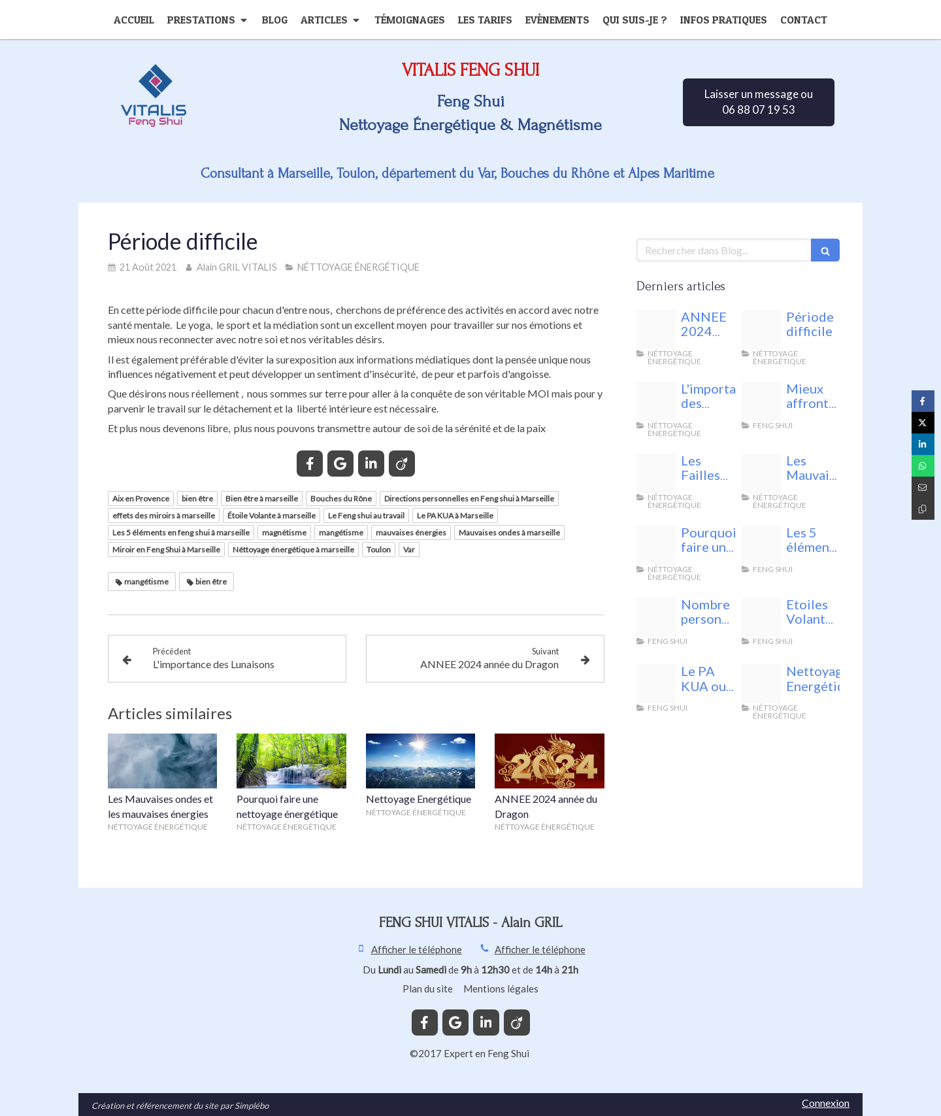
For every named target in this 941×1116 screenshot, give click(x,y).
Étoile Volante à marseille (271, 515)
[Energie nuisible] (656, 329)
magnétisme (284, 532)
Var (409, 549)
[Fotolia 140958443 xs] (656, 473)
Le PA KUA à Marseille (455, 515)
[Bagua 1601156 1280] (656, 683)
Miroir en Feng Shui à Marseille (166, 549)
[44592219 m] (761, 683)
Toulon (379, 549)
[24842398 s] (656, 617)
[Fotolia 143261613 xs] (761, 473)
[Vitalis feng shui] (761, 329)
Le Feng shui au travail (366, 515)
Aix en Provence (140, 498)
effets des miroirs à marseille (163, 515)
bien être (197, 498)
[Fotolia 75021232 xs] (761, 545)
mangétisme (341, 532)
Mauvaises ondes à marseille (509, 532)
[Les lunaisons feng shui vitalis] (656, 401)
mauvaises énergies (411, 532)
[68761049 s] (761, 617)
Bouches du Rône (341, 498)
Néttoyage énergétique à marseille (293, 549)
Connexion (826, 1102)
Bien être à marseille (261, 498)
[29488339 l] (656, 545)
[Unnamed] (761, 401)
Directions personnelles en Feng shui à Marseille (469, 498)
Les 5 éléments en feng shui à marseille (181, 532)
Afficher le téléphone (416, 949)
